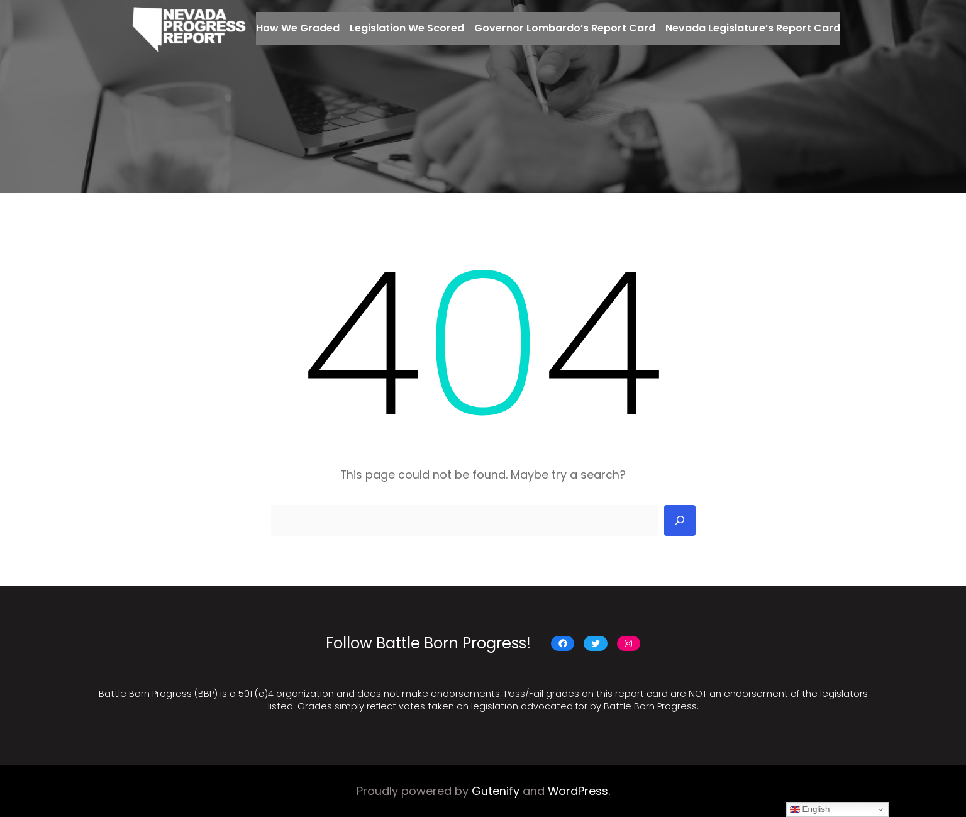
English (810, 809)
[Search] (680, 520)
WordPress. (579, 791)
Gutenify (495, 791)
